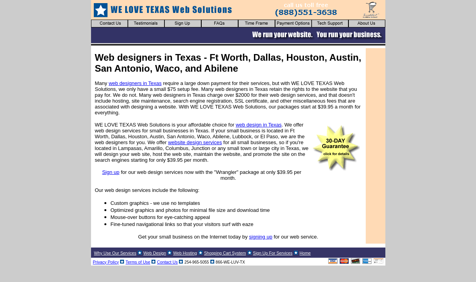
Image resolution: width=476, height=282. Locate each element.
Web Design (154, 253)
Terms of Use (138, 262)
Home (304, 253)
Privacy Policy (106, 262)
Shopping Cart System (225, 253)
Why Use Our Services (115, 253)
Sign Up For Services (273, 253)
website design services (195, 142)
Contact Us (167, 262)
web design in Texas (259, 125)
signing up (260, 237)
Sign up (110, 172)
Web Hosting (185, 253)
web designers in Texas (135, 83)
